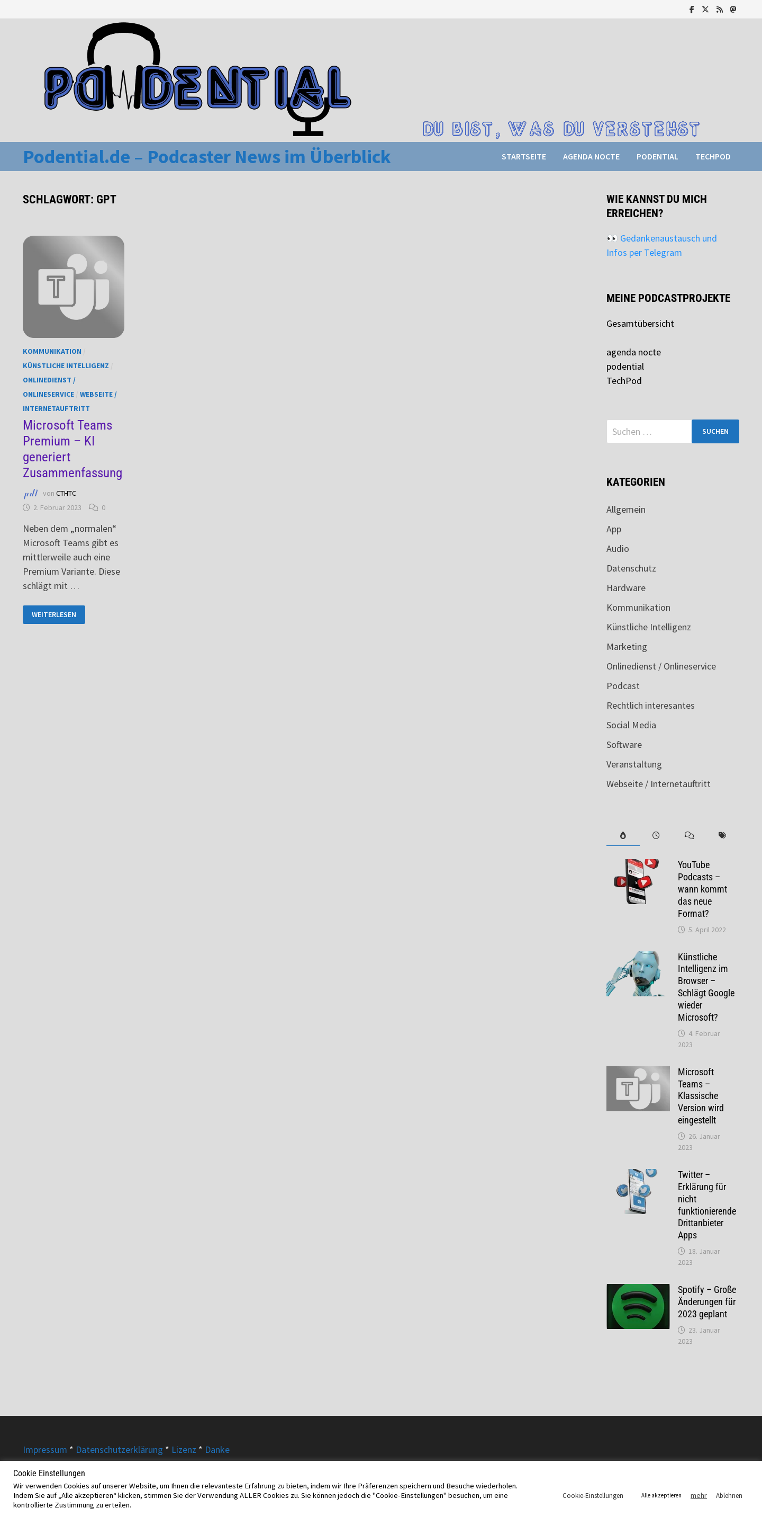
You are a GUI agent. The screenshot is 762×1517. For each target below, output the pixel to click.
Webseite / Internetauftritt (658, 784)
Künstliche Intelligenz (66, 365)
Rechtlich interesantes (650, 705)
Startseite (524, 156)
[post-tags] (722, 835)
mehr (699, 1495)
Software (624, 744)
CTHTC (66, 493)
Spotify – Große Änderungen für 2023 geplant (707, 1301)
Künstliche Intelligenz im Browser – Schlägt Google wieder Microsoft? (706, 987)
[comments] (689, 835)
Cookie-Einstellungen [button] (593, 1495)
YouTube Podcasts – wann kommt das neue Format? (702, 888)
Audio (617, 548)
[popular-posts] (623, 835)
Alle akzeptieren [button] (661, 1495)
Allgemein (626, 509)
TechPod (713, 156)
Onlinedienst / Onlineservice (661, 666)
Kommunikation (52, 351)
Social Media (631, 725)
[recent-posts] (656, 835)
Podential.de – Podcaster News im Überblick (207, 156)
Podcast (623, 686)
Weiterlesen (58, 614)
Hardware (626, 588)
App (613, 529)
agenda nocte (591, 156)
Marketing (626, 646)
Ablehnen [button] (729, 1495)
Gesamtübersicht (640, 323)
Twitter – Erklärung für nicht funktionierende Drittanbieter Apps (707, 1205)
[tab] (623, 835)
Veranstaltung (634, 764)
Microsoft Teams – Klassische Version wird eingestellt (701, 1096)
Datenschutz (631, 568)
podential (657, 156)
